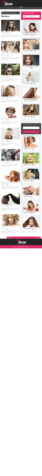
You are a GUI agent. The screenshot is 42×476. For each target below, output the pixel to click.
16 (35, 237)
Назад (8, 237)
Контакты (19, 246)
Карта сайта (26, 246)
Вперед (38, 237)
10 (31, 237)
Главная (15, 246)
